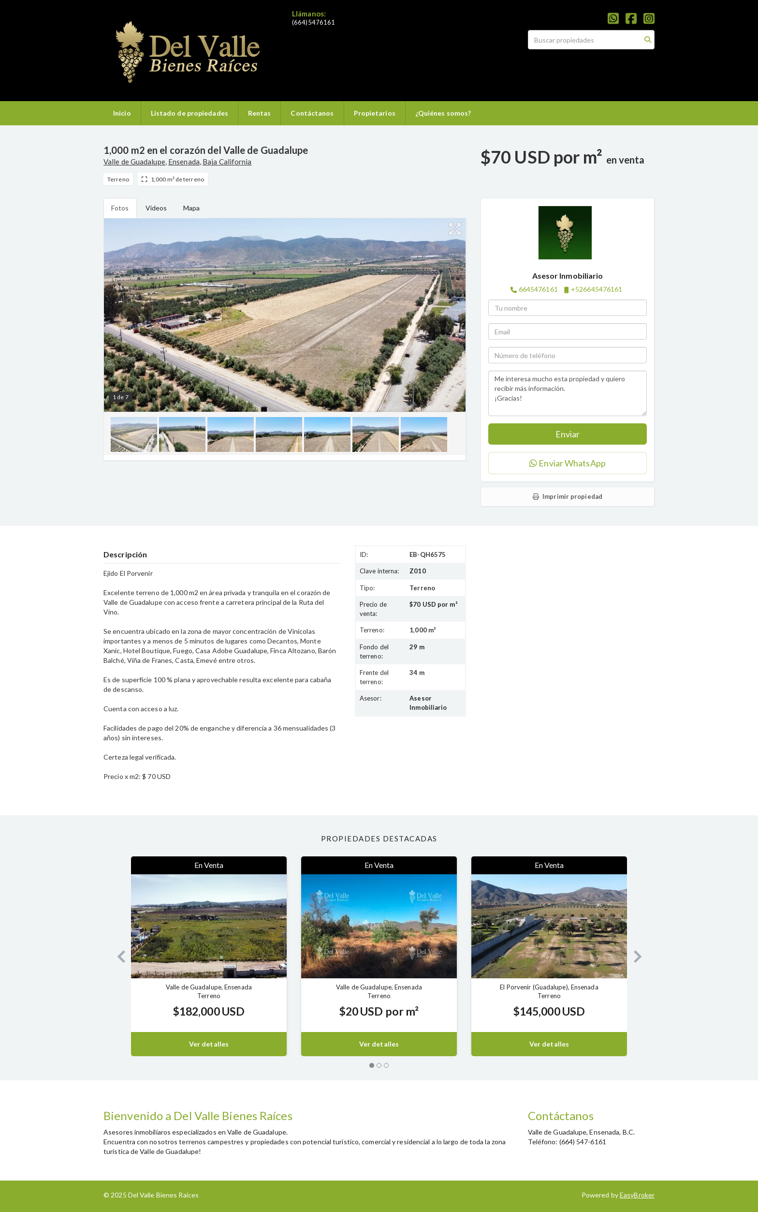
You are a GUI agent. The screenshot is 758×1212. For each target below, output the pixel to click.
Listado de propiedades (189, 113)
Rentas (259, 113)
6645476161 (538, 289)
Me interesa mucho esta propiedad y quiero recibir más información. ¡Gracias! (567, 393)
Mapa (191, 208)
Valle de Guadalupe (134, 161)
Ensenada (184, 161)
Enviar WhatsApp (567, 463)
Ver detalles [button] (209, 1044)
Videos (156, 208)
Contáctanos (312, 113)
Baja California (227, 161)
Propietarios (374, 113)
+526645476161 (596, 289)
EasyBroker (637, 1195)
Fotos (120, 208)
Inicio (122, 113)
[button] (117, 956)
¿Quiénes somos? (443, 113)
